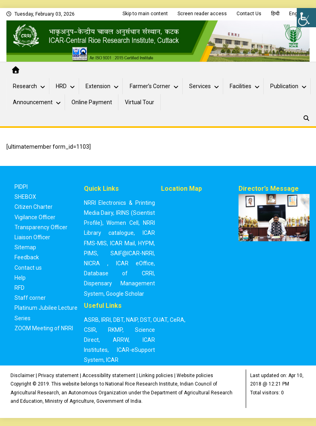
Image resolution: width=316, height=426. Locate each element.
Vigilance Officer (34, 217)
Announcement (33, 102)
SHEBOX (25, 197)
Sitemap (25, 247)
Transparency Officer (40, 227)
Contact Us (248, 13)
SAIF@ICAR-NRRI (132, 253)
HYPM (146, 243)
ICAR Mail (122, 243)
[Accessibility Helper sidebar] (306, 17)
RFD (19, 288)
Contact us (28, 267)
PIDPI (21, 187)
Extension (98, 86)
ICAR (112, 360)
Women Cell (122, 223)
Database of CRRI (119, 273)
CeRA (177, 320)
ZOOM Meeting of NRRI (43, 328)
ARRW (120, 340)
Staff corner (30, 298)
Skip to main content (145, 13)
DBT (118, 320)
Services (200, 86)
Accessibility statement (108, 375)
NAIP (132, 320)
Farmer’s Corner (150, 86)
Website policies (195, 375)
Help (20, 278)
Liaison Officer (32, 237)
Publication (284, 86)
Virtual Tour (139, 102)
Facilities (240, 86)
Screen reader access (202, 13)
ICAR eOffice (135, 263)
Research (25, 86)
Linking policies (156, 375)
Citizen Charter (33, 207)
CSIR (90, 330)
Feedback (26, 257)
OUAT (160, 320)
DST (145, 320)
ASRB (91, 320)
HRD (61, 86)
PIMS (90, 253)
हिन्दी (275, 13)
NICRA (92, 263)
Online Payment (91, 102)
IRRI (106, 320)
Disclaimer (22, 375)
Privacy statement (58, 375)
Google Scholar (125, 294)
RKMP (115, 330)
